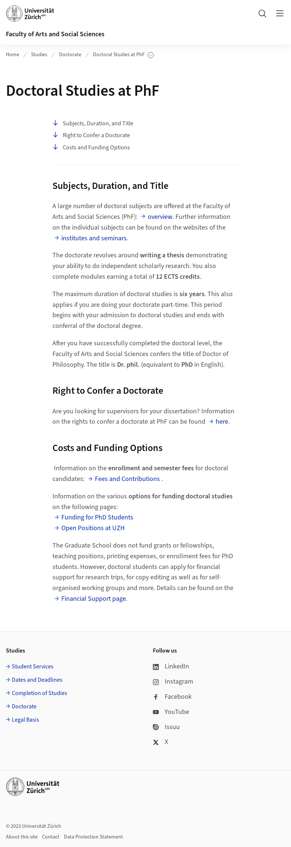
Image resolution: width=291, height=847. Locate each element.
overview (160, 216)
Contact (50, 837)
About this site (22, 837)
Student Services (33, 667)
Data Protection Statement (93, 837)
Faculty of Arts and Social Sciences (55, 34)
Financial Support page (93, 598)
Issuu (166, 727)
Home (12, 54)
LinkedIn (171, 666)
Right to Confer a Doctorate (91, 135)
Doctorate (70, 54)
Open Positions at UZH (93, 528)
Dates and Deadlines (37, 680)
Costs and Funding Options (91, 147)
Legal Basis (25, 720)
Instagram (173, 681)
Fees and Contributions (127, 479)
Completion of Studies (39, 693)
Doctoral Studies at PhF (123, 55)
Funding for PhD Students (97, 517)
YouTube (171, 711)
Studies (39, 54)
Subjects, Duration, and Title (92, 123)
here (222, 421)
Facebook (172, 696)
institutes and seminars (94, 238)
